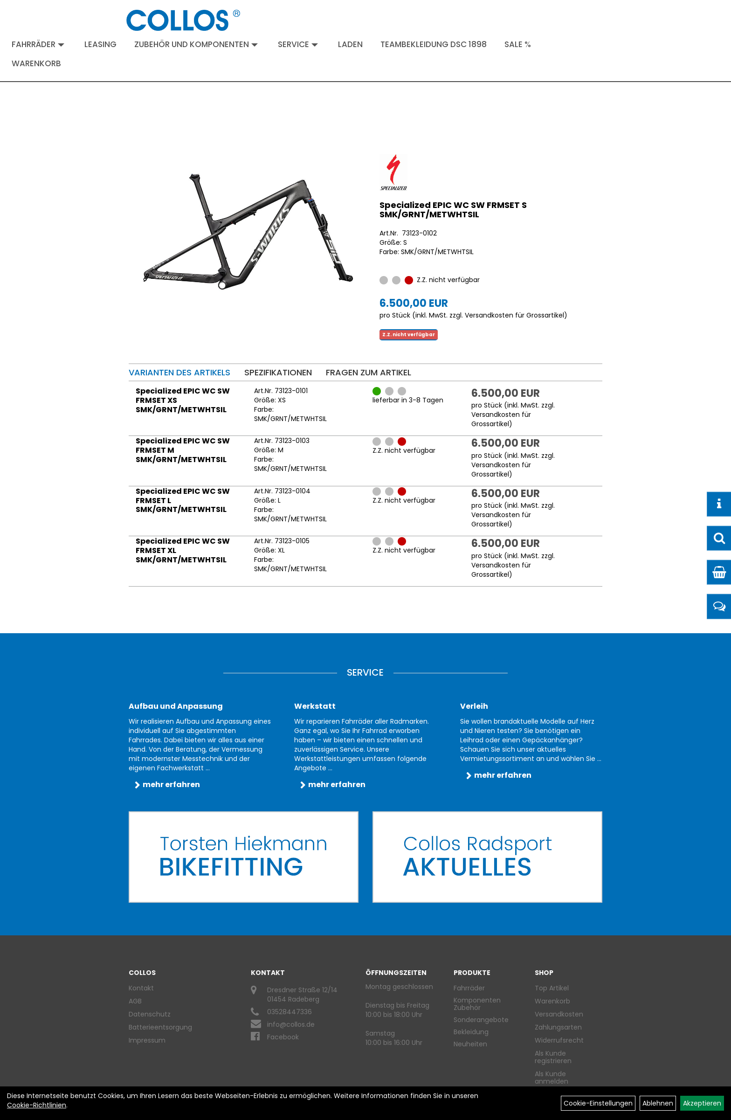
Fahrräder (38, 44)
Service (298, 44)
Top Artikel (552, 988)
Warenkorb (36, 63)
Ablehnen (657, 1103)
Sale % (517, 44)
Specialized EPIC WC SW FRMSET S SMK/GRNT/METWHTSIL (453, 209)
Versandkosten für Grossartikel (514, 315)
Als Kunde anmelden (551, 1077)
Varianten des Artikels (179, 372)
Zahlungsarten (558, 1027)
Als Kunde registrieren (553, 1057)
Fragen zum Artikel (368, 372)
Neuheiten (470, 1044)
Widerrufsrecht (559, 1040)
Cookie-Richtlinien (36, 1105)
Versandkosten (559, 1014)
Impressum (147, 1040)
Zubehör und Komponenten (196, 44)
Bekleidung (471, 1032)
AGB (135, 1001)
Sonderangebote (481, 1019)
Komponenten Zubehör (477, 1004)
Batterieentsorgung (160, 1027)
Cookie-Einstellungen (598, 1103)
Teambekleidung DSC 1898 (433, 44)
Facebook (283, 1037)
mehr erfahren (171, 784)
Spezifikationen (278, 372)
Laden (350, 44)
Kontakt (141, 988)
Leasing (100, 44)
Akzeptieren (702, 1103)
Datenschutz (150, 1014)
